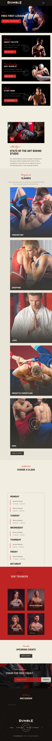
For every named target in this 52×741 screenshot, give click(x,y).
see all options (9, 76)
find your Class (9, 52)
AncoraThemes (17, 736)
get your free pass (10, 100)
